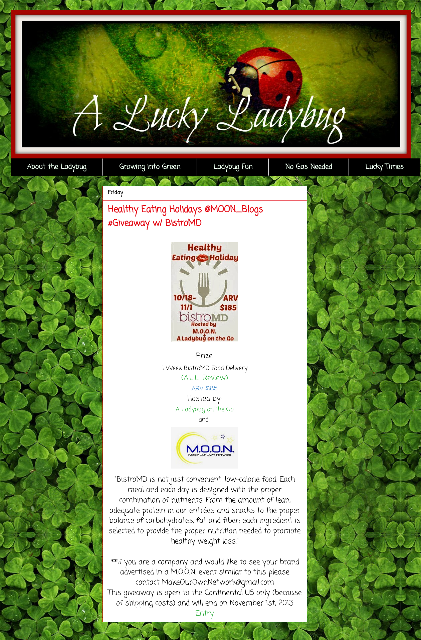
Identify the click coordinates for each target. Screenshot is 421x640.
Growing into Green (149, 167)
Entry (204, 613)
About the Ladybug (56, 167)
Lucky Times (384, 167)
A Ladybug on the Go (205, 409)
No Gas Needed (308, 167)
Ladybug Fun (232, 167)
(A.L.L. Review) (204, 378)
